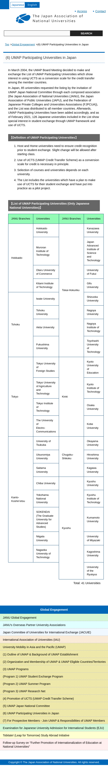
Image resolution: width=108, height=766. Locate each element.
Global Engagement (54, 609)
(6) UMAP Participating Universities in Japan (31, 713)
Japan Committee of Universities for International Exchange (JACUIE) (47, 632)
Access (82, 11)
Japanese (17, 5)
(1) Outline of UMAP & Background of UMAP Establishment (40, 654)
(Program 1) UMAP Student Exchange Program (33, 676)
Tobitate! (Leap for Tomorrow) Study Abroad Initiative (36, 735)
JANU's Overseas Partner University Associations (34, 625)
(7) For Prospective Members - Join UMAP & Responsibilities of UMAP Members (54, 720)
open (4, 4)
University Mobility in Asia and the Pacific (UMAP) (34, 647)
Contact (100, 11)
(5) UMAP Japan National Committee (26, 706)
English (32, 5)
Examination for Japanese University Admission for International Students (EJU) (53, 728)
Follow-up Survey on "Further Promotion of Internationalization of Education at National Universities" (52, 744)
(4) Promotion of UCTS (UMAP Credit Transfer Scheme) (38, 698)
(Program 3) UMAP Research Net (24, 691)
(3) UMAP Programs (16, 669)
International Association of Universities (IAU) (31, 639)
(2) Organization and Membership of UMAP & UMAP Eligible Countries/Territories (54, 661)
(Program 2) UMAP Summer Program (26, 683)
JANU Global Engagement (19, 617)
